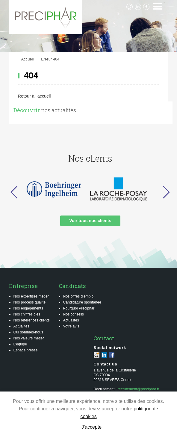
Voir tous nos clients (90, 220)
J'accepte (91, 427)
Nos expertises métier (31, 296)
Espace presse (25, 350)
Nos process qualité (29, 302)
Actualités (21, 326)
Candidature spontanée (82, 302)
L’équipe (20, 344)
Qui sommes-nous (28, 332)
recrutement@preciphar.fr (138, 389)
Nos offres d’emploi (79, 296)
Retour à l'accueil (34, 96)
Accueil (27, 59)
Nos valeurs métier (28, 338)
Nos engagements (28, 308)
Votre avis (71, 326)
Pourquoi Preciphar (79, 308)
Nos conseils (73, 314)
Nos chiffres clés (26, 314)
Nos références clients (31, 320)
